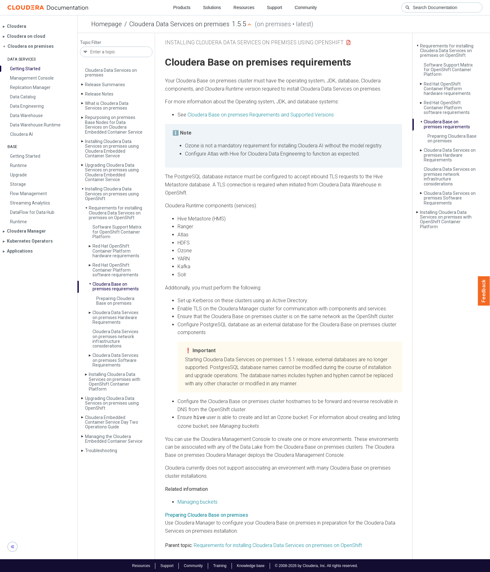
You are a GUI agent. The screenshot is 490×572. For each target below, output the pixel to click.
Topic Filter (90, 42)
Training (220, 565)
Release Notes (99, 93)
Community (306, 7)
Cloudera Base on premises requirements (115, 286)
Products (181, 7)
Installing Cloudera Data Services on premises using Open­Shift (112, 193)
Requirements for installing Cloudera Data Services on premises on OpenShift (278, 545)
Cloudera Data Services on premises (179, 24)
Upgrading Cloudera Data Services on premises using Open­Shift (112, 403)
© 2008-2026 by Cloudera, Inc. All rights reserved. (316, 565)
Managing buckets (198, 501)
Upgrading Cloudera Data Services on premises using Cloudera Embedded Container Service (112, 172)
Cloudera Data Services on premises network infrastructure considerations (115, 338)
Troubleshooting (101, 450)
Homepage (106, 24)
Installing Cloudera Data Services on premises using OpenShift (254, 42)
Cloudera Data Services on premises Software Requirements (115, 360)
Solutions (212, 7)
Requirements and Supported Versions (261, 115)
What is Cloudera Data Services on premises (106, 106)
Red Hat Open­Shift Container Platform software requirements (115, 270)
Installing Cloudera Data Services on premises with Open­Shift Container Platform (114, 381)
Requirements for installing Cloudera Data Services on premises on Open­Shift (115, 212)
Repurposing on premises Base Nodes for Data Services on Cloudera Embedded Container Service (113, 124)
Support (274, 7)
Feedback (484, 291)
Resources (243, 7)
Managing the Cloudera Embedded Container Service (113, 439)
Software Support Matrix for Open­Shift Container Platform (117, 231)
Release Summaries (105, 84)
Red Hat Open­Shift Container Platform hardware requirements (115, 251)
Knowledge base (251, 565)
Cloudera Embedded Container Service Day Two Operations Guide (111, 422)
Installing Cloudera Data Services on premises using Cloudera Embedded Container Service (112, 148)
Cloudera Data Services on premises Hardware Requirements (115, 317)
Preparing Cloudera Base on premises (115, 301)
